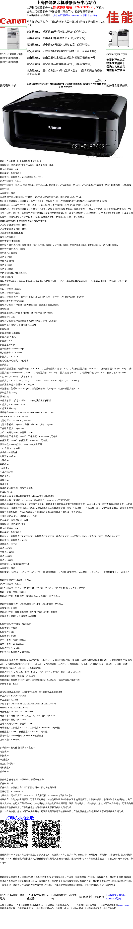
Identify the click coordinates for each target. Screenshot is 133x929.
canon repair (123, 905)
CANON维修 (113, 898)
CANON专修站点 (116, 895)
